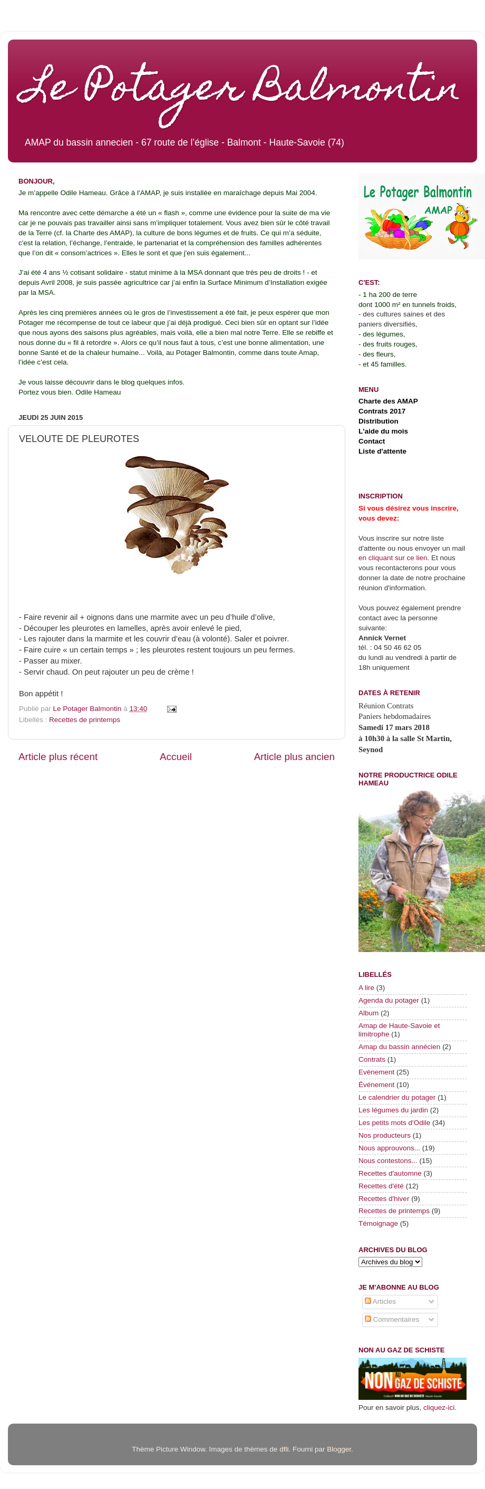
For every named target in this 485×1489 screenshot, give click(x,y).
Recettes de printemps (84, 720)
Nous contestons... (388, 1161)
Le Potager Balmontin (242, 90)
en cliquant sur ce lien (393, 558)
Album (368, 1013)
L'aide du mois (383, 431)
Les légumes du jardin (393, 1110)
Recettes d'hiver (383, 1199)
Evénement (376, 1072)
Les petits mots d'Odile (394, 1123)
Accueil (176, 756)
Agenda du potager (388, 1000)
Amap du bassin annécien (399, 1047)
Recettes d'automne (390, 1173)
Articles (380, 1301)
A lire (366, 988)
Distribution (378, 421)
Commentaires (392, 1319)
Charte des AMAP (388, 401)
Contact (371, 441)
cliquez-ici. (440, 1407)
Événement (376, 1085)
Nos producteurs (384, 1135)
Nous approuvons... (389, 1148)
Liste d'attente (382, 451)
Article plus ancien (294, 756)
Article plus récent (58, 756)
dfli (283, 1449)
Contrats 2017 (381, 411)
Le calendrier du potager (396, 1097)
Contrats (371, 1059)
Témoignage (378, 1223)
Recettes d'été (381, 1186)
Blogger (339, 1449)
